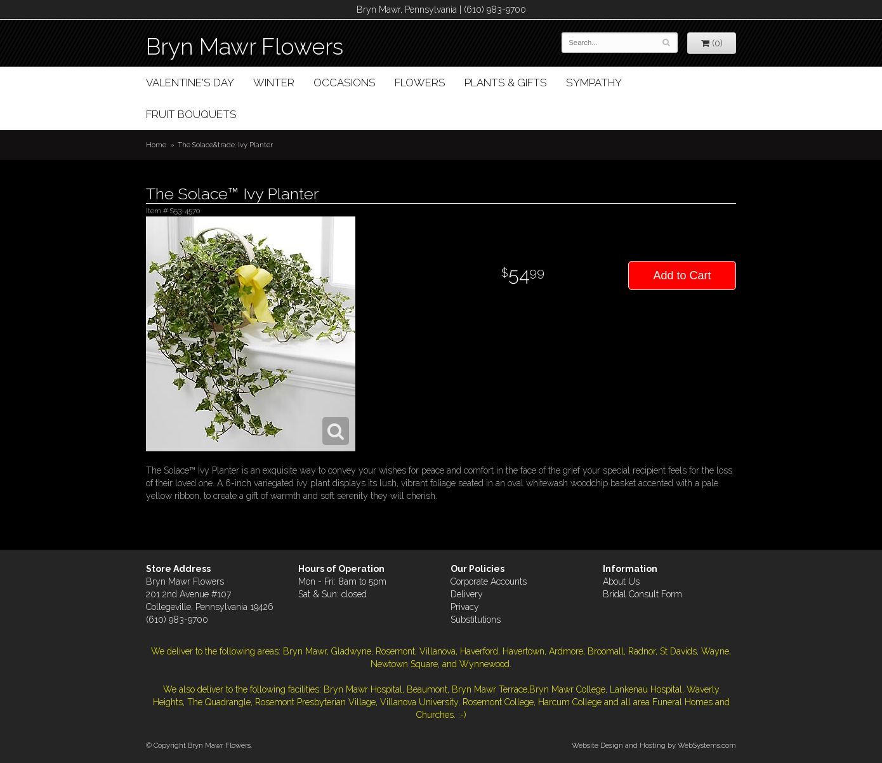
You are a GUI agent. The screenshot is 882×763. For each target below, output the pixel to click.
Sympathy (594, 82)
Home (156, 144)
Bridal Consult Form (642, 594)
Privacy (465, 607)
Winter (273, 82)
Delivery (467, 594)
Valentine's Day (190, 82)
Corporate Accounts (489, 581)
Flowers (420, 82)
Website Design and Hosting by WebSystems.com (654, 745)
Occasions (344, 82)
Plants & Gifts (505, 82)
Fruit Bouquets (191, 114)
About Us (621, 581)
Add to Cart (682, 275)
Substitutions (476, 619)
